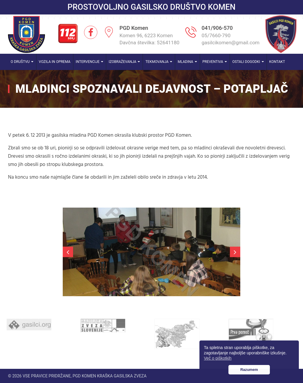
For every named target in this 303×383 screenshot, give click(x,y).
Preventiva (214, 62)
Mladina (187, 62)
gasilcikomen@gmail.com (231, 42)
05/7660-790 (216, 35)
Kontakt (277, 62)
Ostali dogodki (248, 62)
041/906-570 (217, 28)
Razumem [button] (249, 370)
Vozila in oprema (54, 62)
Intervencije (89, 62)
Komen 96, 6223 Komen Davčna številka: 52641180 (150, 38)
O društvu (22, 62)
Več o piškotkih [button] (217, 358)
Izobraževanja (124, 62)
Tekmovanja (158, 62)
